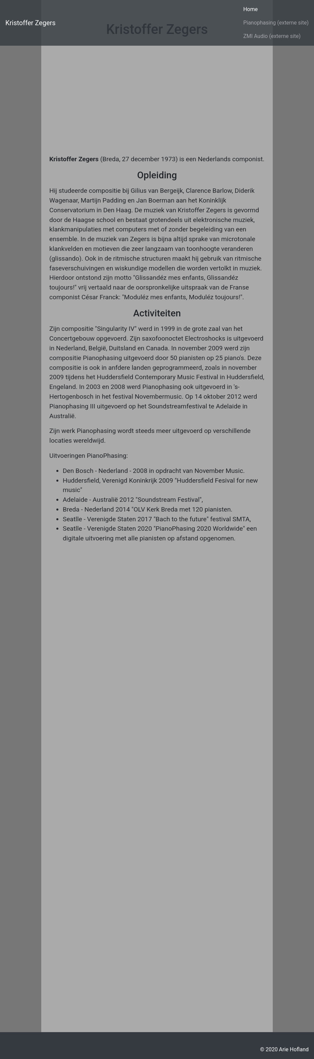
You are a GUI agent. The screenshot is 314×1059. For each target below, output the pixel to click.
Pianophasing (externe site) (276, 22)
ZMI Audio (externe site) (272, 36)
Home (250, 9)
